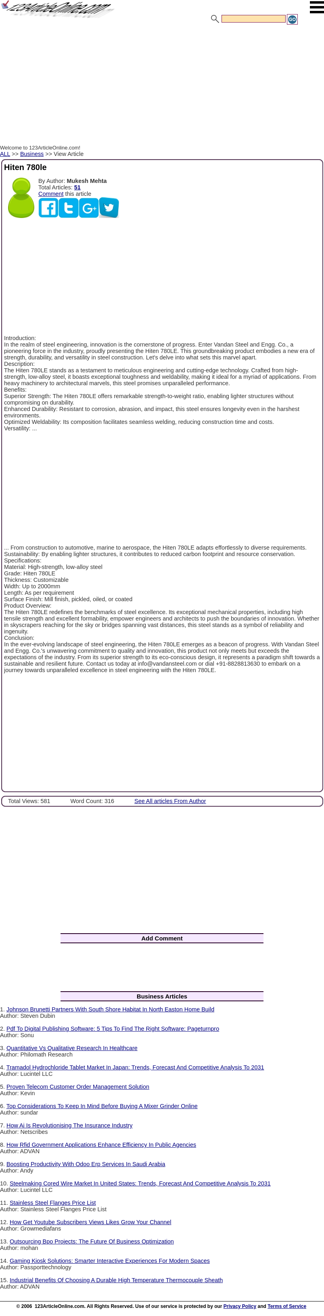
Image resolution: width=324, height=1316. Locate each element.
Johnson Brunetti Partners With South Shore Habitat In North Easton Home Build (110, 1009)
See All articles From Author (170, 801)
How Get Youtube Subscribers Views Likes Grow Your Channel (90, 1222)
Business (32, 154)
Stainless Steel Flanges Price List (53, 1203)
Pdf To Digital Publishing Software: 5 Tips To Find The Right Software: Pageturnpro (112, 1028)
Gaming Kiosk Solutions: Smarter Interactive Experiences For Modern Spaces (110, 1261)
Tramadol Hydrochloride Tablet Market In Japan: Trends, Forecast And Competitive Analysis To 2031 (135, 1067)
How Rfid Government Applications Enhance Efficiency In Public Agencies (101, 1145)
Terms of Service (287, 1306)
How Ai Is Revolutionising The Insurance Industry (69, 1125)
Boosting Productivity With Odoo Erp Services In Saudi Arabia (85, 1164)
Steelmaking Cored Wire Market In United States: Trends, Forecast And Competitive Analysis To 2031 (140, 1183)
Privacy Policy (240, 1306)
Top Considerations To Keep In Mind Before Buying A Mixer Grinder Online (102, 1106)
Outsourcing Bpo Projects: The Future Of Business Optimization (92, 1241)
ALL (5, 154)
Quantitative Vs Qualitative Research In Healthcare (72, 1048)
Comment (50, 194)
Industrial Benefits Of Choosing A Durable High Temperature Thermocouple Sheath (116, 1280)
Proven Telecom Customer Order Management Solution (77, 1087)
